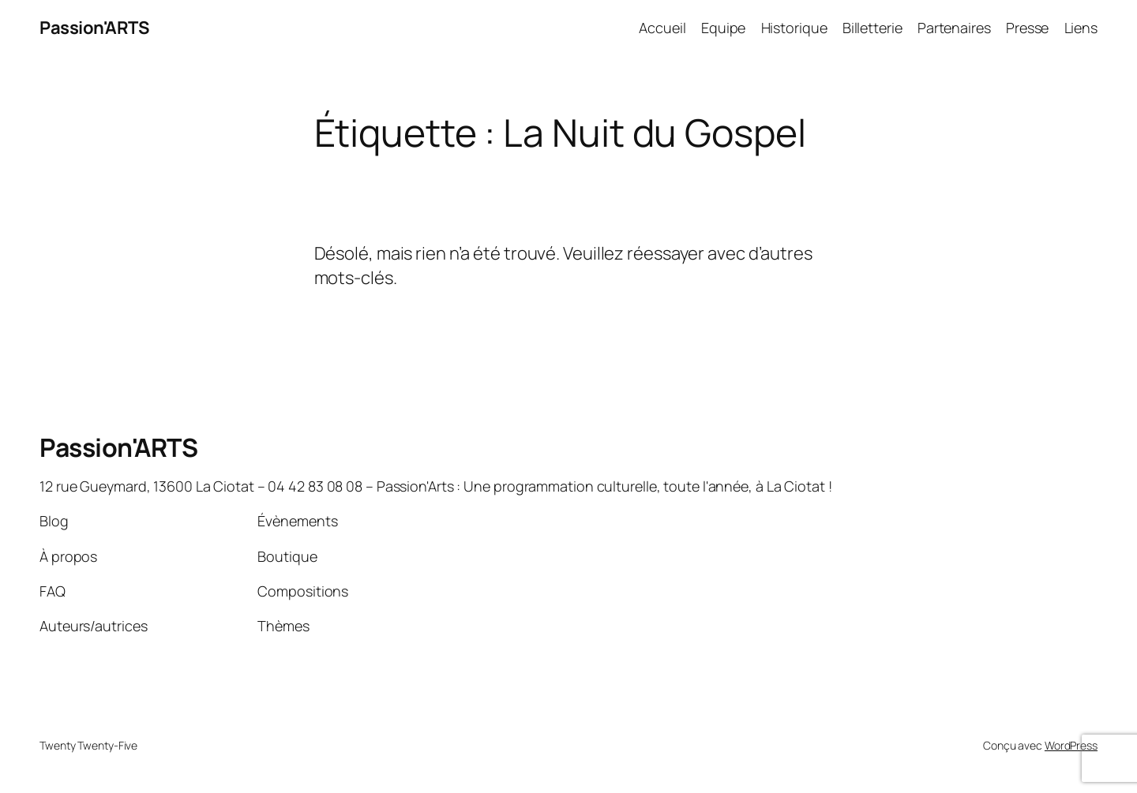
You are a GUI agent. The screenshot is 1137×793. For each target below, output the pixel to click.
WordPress (1071, 745)
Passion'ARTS (93, 27)
